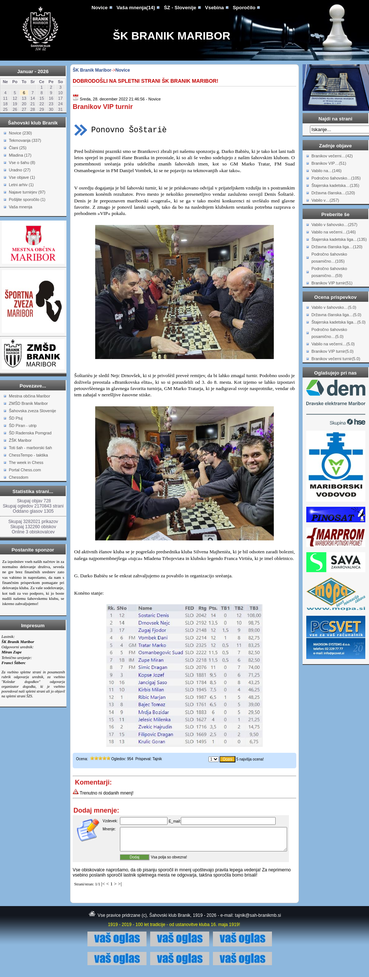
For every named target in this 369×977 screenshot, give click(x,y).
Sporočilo (244, 7)
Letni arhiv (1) (21, 184)
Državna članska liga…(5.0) (336, 314)
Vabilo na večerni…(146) (333, 232)
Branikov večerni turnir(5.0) (335, 358)
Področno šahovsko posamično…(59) (329, 272)
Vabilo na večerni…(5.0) (333, 344)
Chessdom (18, 477)
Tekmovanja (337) (25, 140)
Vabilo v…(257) (325, 200)
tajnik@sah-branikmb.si (258, 919)
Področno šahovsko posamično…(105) (329, 257)
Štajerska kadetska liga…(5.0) (338, 322)
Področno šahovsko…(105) (336, 178)
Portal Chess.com (25, 470)
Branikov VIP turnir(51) (331, 283)
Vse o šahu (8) (22, 162)
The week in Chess (26, 462)
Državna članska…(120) (333, 193)
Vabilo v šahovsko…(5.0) (333, 307)
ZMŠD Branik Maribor (28, 403)
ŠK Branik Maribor (171, 36)
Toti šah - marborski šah (30, 447)
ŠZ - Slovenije (180, 7)
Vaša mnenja (20, 207)
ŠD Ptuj (16, 418)
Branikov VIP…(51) (328, 163)
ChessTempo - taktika (28, 455)
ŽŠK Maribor (20, 440)
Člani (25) (18, 148)
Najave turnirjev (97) (27, 192)
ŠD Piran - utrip (23, 425)
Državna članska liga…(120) (336, 247)
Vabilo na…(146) (326, 170)
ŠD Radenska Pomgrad (30, 433)
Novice (100, 7)
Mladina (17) (20, 155)
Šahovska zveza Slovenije (32, 411)
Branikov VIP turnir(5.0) (332, 351)
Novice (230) (20, 133)
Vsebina (214, 7)
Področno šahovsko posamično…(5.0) (329, 333)
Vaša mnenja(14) (136, 7)
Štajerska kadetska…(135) (335, 185)
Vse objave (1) (22, 177)
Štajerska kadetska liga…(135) (339, 239)
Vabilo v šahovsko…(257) (334, 224)
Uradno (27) (20, 170)
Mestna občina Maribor (29, 396)
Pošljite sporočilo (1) (27, 199)
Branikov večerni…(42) (332, 156)
